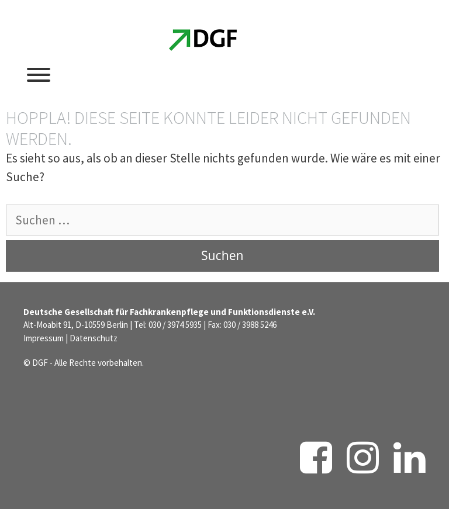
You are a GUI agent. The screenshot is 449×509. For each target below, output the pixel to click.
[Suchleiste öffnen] (344, 73)
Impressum (43, 338)
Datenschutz (94, 338)
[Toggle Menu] (38, 75)
